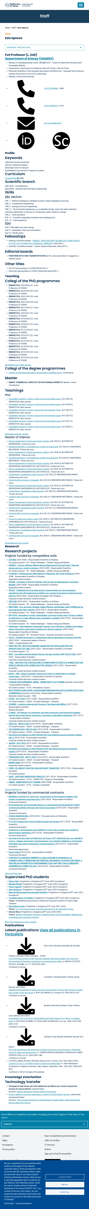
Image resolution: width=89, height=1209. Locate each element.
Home (7, 28)
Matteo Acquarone (24, 1092)
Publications (14, 925)
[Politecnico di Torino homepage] (19, 5)
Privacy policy (9, 1203)
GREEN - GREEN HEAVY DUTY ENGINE (24, 782)
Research (12, 546)
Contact (6, 1136)
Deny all (64, 1184)
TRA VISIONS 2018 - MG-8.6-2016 (23, 729)
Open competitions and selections (60, 1136)
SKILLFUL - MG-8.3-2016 (19, 724)
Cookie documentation (24, 1203)
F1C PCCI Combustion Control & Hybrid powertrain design (34, 822)
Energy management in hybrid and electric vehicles (29, 441)
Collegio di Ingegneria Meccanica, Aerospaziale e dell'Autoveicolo (35, 373)
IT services (49, 1145)
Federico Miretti (38, 1092)
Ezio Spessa (51, 1092)
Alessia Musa (14, 1103)
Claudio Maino (58, 1100)
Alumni (47, 1149)
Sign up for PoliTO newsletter (57, 1153)
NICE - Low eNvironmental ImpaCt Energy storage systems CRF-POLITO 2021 (42, 654)
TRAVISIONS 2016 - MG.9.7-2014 (22, 757)
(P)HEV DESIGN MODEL (19, 816)
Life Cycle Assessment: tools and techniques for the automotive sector (44, 909)
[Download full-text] (26, 946)
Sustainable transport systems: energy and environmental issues (35, 399)
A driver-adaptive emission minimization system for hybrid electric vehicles (39, 1094)
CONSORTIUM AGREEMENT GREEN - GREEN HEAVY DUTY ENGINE (37, 682)
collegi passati (18, 365)
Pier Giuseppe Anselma (26, 1100)
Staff (14, 28)
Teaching (12, 276)
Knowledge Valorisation (23, 1077)
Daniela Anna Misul (72, 1100)
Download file (10, 178)
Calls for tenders (52, 1140)
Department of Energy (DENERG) (29, 59)
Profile (10, 153)
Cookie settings (65, 1177)
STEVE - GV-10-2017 (17, 699)
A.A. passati (16, 434)
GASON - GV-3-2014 (17, 743)
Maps (4, 1140)
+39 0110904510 (51, 106)
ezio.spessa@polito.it (53, 123)
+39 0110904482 (51, 88)
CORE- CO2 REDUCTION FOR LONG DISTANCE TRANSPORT (34, 768)
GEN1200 (12, 601)
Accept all (64, 1192)
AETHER (12, 560)
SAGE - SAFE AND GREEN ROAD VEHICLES (27, 777)
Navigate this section (44, 47)
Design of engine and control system (24, 519)
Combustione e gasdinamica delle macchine (26, 474)
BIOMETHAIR (14, 763)
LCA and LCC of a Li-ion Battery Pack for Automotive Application (34, 1063)
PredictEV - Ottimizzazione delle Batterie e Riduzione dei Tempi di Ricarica (41, 574)
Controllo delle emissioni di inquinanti (24, 480)
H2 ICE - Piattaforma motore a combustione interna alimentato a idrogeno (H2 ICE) (45, 638)
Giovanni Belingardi (44, 1100)
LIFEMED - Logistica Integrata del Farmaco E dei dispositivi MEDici (37, 704)
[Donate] (44, 1124)
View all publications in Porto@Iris (42, 932)
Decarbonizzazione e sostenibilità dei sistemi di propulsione (33, 447)
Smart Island (14, 852)
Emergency (7, 1145)
